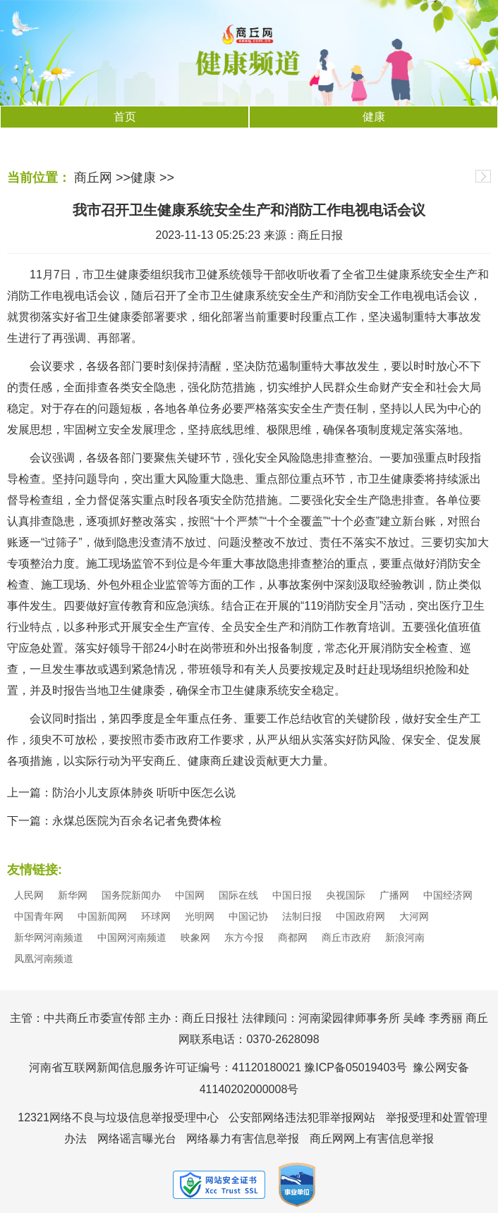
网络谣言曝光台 (136, 1139)
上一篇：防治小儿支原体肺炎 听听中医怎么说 (121, 793)
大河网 (414, 916)
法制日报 (302, 916)
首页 (125, 117)
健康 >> (152, 178)
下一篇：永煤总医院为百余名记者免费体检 (114, 821)
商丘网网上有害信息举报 (372, 1139)
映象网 (195, 937)
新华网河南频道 (48, 937)
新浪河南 (405, 937)
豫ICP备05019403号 (355, 1067)
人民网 (29, 895)
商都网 (293, 937)
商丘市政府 (346, 937)
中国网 (190, 895)
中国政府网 (360, 916)
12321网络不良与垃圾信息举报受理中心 (118, 1117)
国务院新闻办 (131, 895)
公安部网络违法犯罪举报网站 (302, 1117)
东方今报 (244, 937)
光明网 (199, 916)
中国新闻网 (102, 916)
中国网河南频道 (131, 937)
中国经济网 (448, 895)
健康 (374, 117)
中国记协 (248, 916)
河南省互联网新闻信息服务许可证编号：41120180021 (165, 1067)
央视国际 (345, 895)
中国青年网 (38, 916)
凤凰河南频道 (43, 958)
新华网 (72, 895)
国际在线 (238, 895)
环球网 (156, 916)
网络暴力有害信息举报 (242, 1139)
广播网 (394, 895)
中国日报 (292, 895)
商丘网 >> (102, 178)
